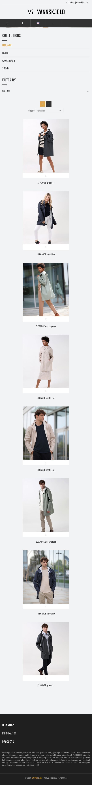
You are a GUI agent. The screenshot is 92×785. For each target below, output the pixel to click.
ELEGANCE (6, 45)
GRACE (5, 53)
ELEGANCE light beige (46, 397)
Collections (11, 36)
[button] (23, 23)
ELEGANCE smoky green (46, 326)
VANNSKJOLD (37, 777)
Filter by (9, 79)
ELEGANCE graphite (46, 182)
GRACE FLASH (8, 61)
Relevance (49, 110)
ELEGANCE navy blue (46, 254)
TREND (5, 68)
